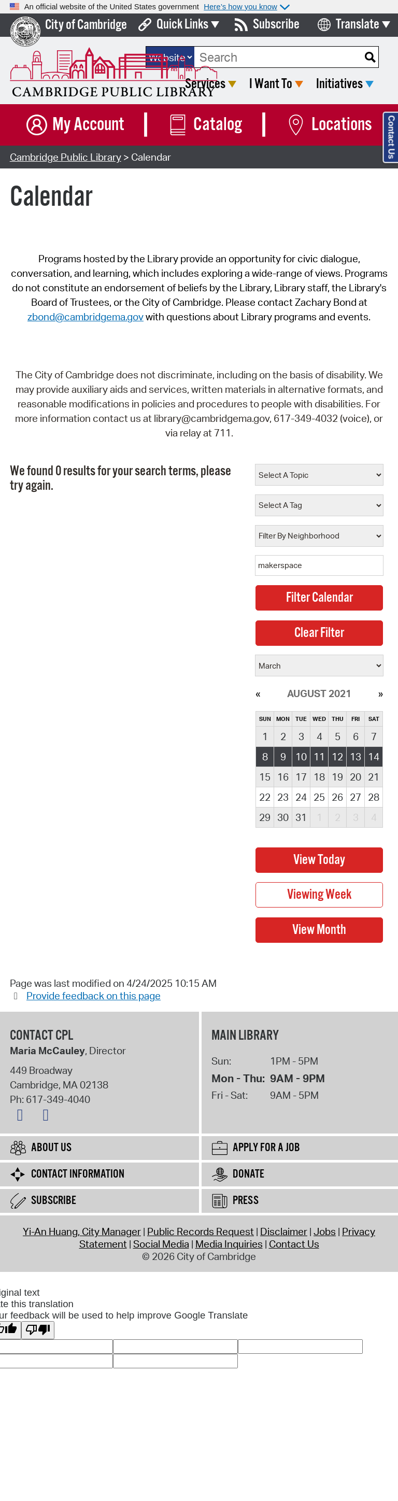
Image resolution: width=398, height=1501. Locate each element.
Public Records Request (200, 1231)
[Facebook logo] (23, 1117)
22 (265, 797)
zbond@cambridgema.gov (85, 316)
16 (283, 777)
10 (301, 756)
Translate (357, 24)
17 (301, 777)
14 (373, 756)
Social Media (161, 1244)
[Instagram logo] (48, 1117)
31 (301, 817)
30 (283, 817)
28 (373, 797)
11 (319, 756)
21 (373, 777)
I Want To (270, 84)
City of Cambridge (86, 25)
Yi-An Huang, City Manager (82, 1231)
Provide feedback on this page (93, 995)
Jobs (325, 1231)
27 (355, 797)
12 (337, 756)
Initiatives (339, 84)
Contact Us (294, 1244)
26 (337, 797)
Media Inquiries (229, 1244)
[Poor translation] (37, 1330)
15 (265, 777)
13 (355, 756)
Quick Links (182, 24)
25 (319, 797)
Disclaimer (283, 1231)
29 (265, 817)
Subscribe (276, 24)
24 (301, 797)
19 (337, 777)
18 (319, 777)
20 (355, 777)
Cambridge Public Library (65, 157)
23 (283, 797)
